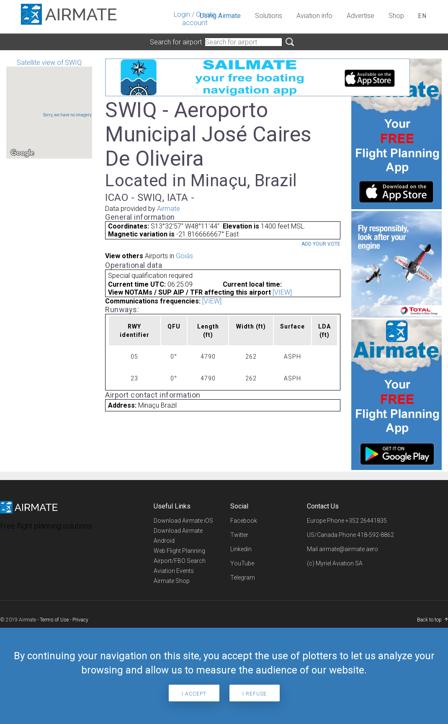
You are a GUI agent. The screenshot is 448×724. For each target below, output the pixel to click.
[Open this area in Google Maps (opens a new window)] (22, 153)
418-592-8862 (375, 534)
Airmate (168, 209)
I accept (194, 694)
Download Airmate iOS (183, 520)
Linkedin (241, 549)
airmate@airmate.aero (348, 549)
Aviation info (314, 16)
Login (182, 14)
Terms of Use (54, 620)
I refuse (254, 694)
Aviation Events (174, 570)
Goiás (184, 256)
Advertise (360, 16)
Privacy (80, 620)
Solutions (268, 16)
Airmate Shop (172, 581)
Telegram (242, 577)
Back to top (429, 620)
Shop (396, 16)
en (422, 16)
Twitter (239, 534)
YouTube (242, 563)
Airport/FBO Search (180, 560)
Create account (199, 18)
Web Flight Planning (179, 550)
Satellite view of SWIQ (49, 109)
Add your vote (320, 244)
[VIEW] (282, 292)
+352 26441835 (366, 520)
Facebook (243, 520)
